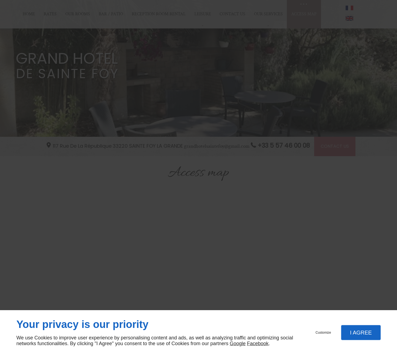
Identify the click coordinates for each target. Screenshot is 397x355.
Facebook (257, 343)
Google (238, 343)
